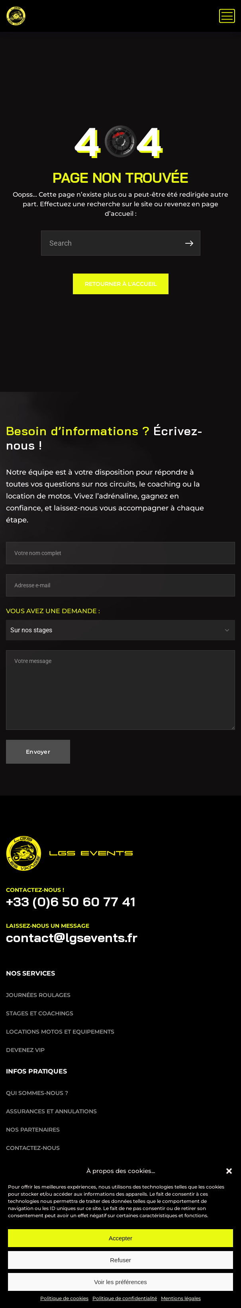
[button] (229, 1171)
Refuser (120, 1260)
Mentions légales (181, 1298)
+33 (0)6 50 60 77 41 (70, 901)
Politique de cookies (64, 1298)
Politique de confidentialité (124, 1298)
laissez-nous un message (47, 925)
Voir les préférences (120, 1282)
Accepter (120, 1238)
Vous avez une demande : (53, 611)
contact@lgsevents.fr (71, 937)
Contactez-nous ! (35, 890)
